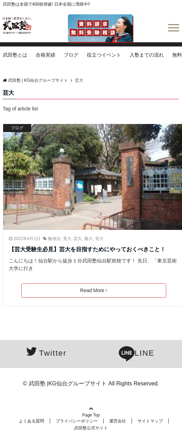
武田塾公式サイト (91, 428)
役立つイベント (104, 55)
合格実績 (45, 55)
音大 (99, 238)
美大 (67, 238)
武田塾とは (15, 55)
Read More (93, 290)
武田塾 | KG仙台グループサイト (35, 80)
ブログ (71, 55)
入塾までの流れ (147, 55)
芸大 (78, 238)
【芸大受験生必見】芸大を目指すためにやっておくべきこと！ (87, 249)
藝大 (88, 238)
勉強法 (54, 238)
